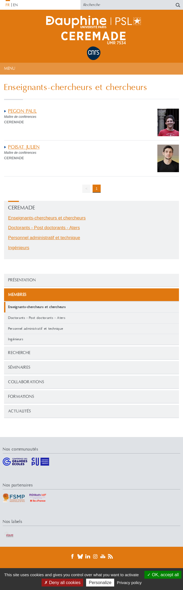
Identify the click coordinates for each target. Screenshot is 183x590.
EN (15, 5)
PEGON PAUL (22, 111)
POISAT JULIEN (24, 147)
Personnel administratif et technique (35, 328)
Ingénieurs (15, 339)
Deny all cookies (62, 582)
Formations (21, 396)
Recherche (19, 352)
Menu (9, 68)
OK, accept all (163, 574)
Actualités (19, 411)
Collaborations (26, 382)
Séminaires (19, 367)
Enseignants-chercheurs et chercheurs (47, 218)
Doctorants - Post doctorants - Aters (36, 318)
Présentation (22, 280)
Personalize (100, 582)
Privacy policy (129, 582)
